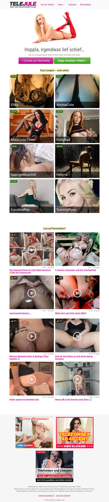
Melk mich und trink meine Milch (70, 311)
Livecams (72, 4)
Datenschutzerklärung (46, 493)
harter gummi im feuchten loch (24, 397)
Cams (61, 4)
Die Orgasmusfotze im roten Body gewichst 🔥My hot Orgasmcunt (30, 269)
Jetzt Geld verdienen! (63, 493)
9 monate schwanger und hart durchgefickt (75, 268)
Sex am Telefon (47, 4)
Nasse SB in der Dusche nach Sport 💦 (73, 397)
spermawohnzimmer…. (20, 311)
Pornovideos (85, 4)
